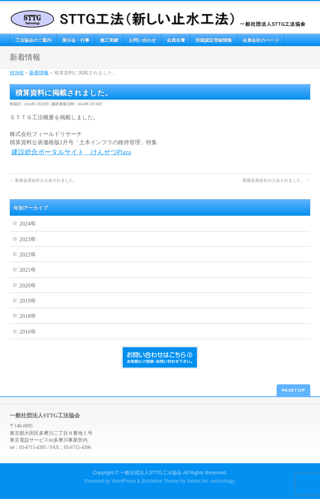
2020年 (27, 285)
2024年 (27, 224)
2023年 (27, 239)
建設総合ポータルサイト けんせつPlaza (71, 152)
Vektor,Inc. (198, 481)
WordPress (124, 481)
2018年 (27, 316)
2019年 (27, 301)
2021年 (27, 270)
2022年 (27, 254)
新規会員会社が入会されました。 (43, 180)
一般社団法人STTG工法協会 (151, 472)
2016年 (27, 332)
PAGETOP (293, 390)
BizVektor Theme (160, 481)
